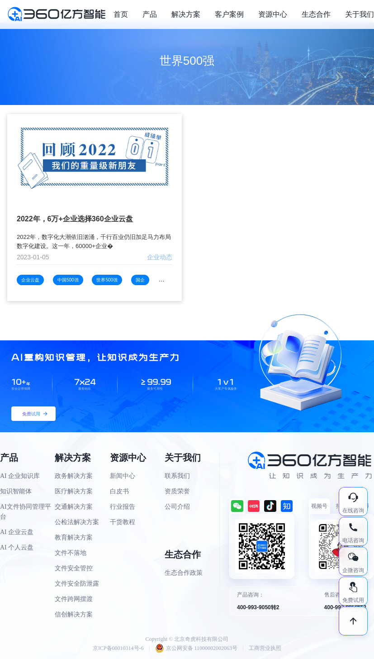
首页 (121, 14)
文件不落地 (70, 552)
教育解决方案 (74, 537)
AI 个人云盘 (16, 547)
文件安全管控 (74, 568)
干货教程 (122, 522)
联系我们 (177, 476)
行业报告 (122, 506)
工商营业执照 (265, 648)
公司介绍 (177, 506)
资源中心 (272, 14)
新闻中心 (122, 476)
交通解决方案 (74, 506)
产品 (149, 14)
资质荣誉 (177, 491)
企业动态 (159, 257)
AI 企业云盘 (16, 532)
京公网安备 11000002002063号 (196, 648)
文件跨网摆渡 (74, 599)
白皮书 (119, 491)
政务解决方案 (74, 476)
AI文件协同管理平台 (25, 511)
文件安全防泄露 (77, 583)
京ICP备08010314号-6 (118, 648)
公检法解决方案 (77, 522)
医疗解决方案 (74, 491)
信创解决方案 (74, 614)
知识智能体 (16, 491)
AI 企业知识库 (20, 476)
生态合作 (316, 14)
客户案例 (229, 14)
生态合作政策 (184, 572)
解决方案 (185, 14)
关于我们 (359, 14)
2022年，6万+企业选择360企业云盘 (75, 219)
